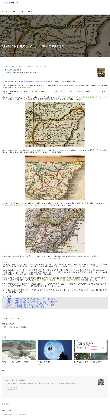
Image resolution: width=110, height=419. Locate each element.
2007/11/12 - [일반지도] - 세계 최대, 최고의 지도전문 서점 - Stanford (29, 299)
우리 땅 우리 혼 (79, 270)
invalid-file (55, 258)
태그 (7, 11)
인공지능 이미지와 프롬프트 (9, 410)
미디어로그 (14, 11)
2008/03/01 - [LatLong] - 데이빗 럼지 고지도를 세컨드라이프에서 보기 (30, 305)
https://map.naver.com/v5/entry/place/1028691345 (23, 66)
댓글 (3, 371)
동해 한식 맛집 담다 (13, 69)
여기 (41, 266)
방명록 (30, 11)
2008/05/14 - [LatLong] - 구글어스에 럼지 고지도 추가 (24, 307)
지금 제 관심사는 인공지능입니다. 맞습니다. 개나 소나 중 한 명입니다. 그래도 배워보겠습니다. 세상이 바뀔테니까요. (42, 383)
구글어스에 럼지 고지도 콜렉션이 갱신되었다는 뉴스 (27, 81)
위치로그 (22, 11)
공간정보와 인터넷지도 (10, 3)
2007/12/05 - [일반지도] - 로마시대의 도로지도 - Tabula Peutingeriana (30, 301)
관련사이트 (5, 404)
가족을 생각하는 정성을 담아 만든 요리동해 (20, 72)
